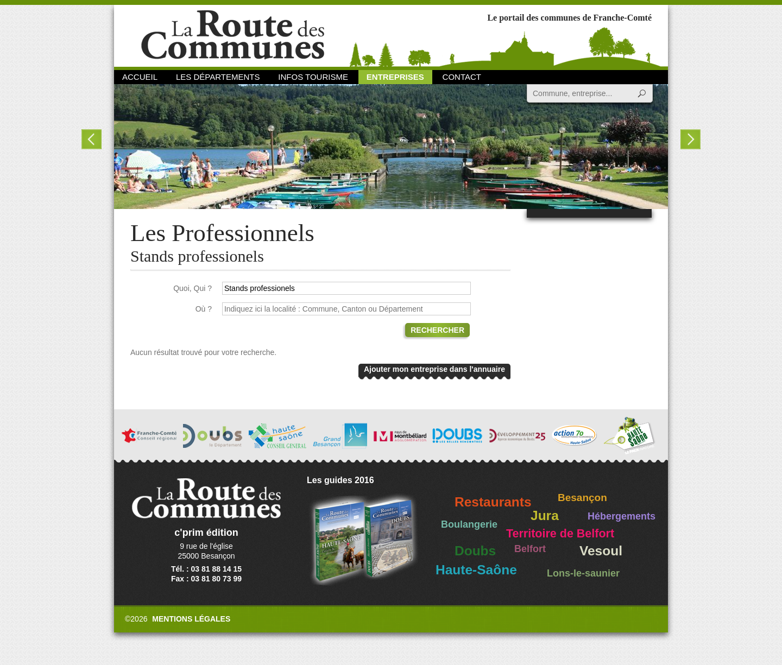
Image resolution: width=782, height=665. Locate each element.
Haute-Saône (476, 569)
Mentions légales (191, 619)
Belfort (530, 548)
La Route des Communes (233, 35)
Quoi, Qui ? (192, 288)
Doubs (475, 550)
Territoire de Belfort (560, 533)
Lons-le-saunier (583, 573)
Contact (462, 76)
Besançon (582, 497)
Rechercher (437, 330)
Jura (545, 515)
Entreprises (395, 76)
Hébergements (621, 516)
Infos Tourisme (313, 76)
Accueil (139, 76)
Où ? (203, 309)
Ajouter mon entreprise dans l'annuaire (434, 369)
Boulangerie (469, 524)
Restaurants (493, 502)
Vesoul (600, 550)
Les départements (218, 76)
